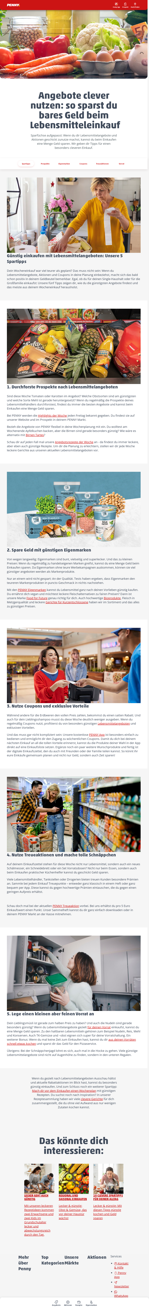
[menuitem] (56, 1302)
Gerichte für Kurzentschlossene (67, 602)
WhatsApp (121, 1294)
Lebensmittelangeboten (114, 723)
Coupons (83, 164)
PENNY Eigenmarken (32, 590)
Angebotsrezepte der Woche (74, 442)
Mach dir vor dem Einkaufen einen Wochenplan (64, 1091)
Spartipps (26, 164)
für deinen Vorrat (99, 1027)
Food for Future (36, 598)
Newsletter (121, 1284)
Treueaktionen (102, 164)
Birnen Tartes (35, 435)
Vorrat (121, 164)
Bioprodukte (112, 598)
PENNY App (97, 735)
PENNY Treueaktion (66, 906)
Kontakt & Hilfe (121, 1265)
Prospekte (45, 164)
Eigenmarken (64, 164)
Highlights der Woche (52, 416)
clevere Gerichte (92, 1099)
